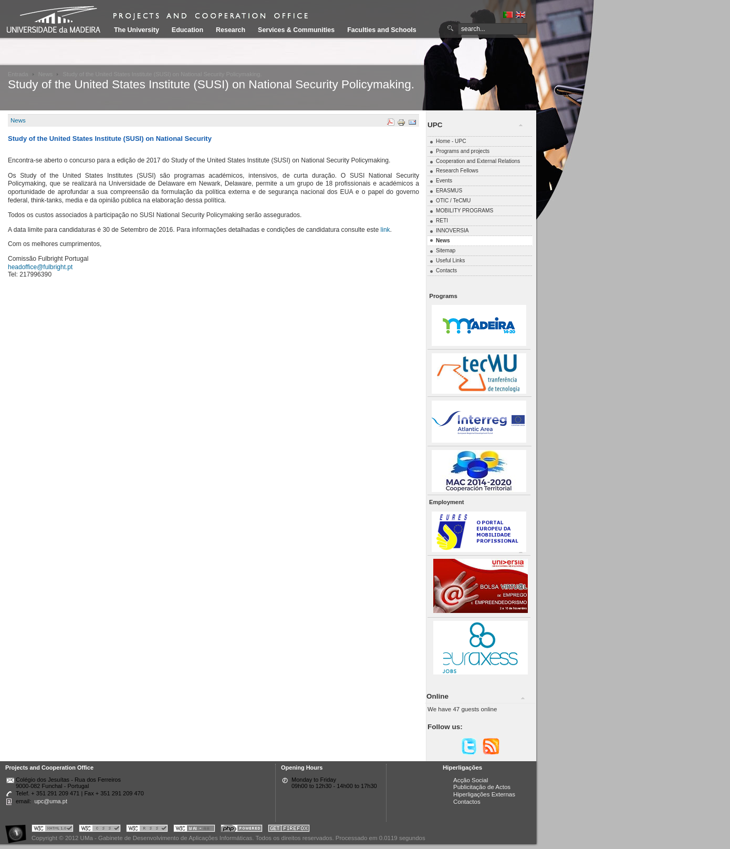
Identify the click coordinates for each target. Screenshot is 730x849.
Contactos (467, 802)
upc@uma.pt (50, 801)
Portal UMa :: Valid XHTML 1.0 (53, 829)
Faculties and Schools (381, 30)
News (45, 74)
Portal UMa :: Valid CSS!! (100, 829)
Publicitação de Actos (481, 787)
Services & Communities (296, 30)
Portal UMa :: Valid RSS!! (147, 829)
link (385, 229)
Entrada (18, 74)
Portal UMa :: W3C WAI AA (194, 829)
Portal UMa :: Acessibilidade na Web (18, 829)
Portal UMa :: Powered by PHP (242, 829)
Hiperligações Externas (484, 794)
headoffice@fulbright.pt (40, 267)
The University (136, 30)
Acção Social (470, 780)
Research (230, 30)
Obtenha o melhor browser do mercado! (289, 829)
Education (187, 30)
